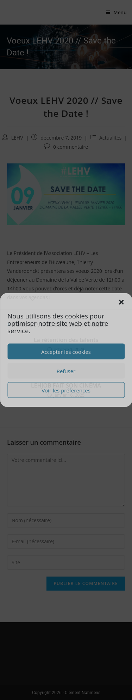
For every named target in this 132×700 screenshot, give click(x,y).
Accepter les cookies (66, 351)
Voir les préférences (66, 389)
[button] (121, 302)
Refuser (66, 370)
